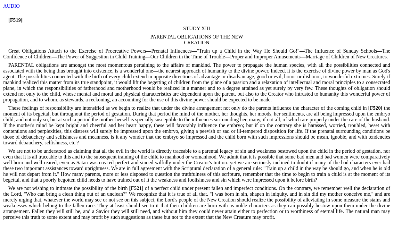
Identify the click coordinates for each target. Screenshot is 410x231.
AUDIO (11, 6)
